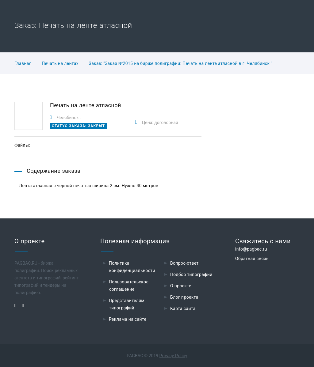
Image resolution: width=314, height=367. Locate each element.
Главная (23, 63)
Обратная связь (252, 258)
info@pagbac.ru (251, 249)
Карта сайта (183, 308)
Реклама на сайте (127, 319)
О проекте (180, 285)
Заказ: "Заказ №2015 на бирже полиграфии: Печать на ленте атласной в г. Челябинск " (181, 63)
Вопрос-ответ (184, 263)
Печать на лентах (60, 63)
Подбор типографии (191, 274)
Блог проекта (184, 297)
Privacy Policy (173, 355)
